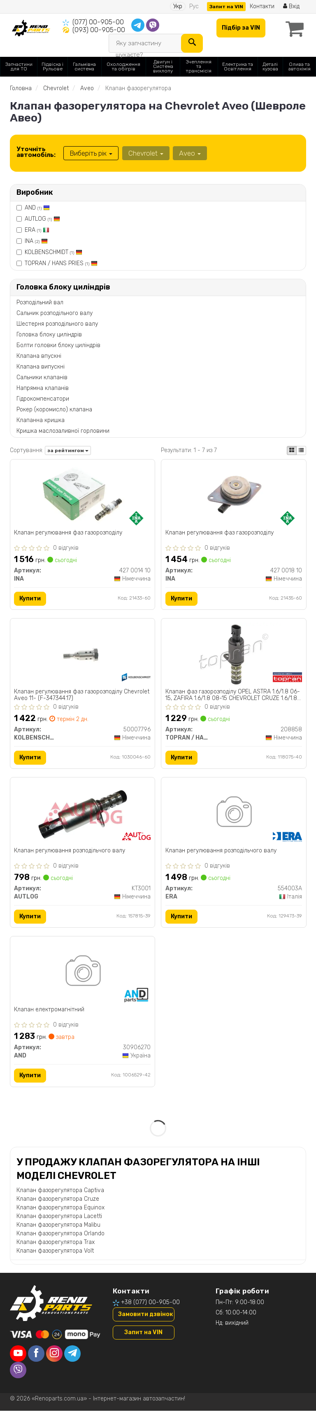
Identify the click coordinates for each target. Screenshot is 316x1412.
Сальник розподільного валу (54, 312)
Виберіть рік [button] (91, 153)
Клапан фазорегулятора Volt (55, 1252)
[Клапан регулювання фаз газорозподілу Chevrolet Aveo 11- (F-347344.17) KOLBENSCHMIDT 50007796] (82, 654)
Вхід (291, 6)
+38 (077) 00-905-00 (150, 1303)
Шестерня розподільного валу (57, 323)
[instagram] (54, 1355)
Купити (30, 598)
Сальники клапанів (41, 376)
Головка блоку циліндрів (49, 334)
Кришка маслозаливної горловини (62, 430)
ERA (37, 229)
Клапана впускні (38, 355)
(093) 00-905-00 (98, 29)
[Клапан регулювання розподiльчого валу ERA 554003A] (233, 813)
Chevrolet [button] (145, 153)
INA (36, 241)
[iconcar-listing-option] (301, 450)
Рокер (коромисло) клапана (54, 409)
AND (37, 207)
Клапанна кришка (40, 419)
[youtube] (18, 1355)
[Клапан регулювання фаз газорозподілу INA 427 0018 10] (233, 495)
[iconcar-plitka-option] (292, 450)
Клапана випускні (40, 366)
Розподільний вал (39, 302)
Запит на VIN (226, 6)
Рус (193, 6)
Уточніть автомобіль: (36, 152)
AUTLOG (42, 218)
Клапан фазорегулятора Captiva (60, 1191)
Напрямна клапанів (42, 387)
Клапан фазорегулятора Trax (55, 1243)
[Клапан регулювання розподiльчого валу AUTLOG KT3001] (82, 813)
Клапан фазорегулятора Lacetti (59, 1217)
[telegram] (72, 1355)
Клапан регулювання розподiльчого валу (69, 851)
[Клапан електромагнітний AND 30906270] (82, 973)
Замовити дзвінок (145, 1315)
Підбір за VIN (240, 27)
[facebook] (36, 1355)
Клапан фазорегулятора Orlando (60, 1235)
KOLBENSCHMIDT (53, 252)
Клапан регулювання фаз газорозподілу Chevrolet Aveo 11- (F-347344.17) (82, 695)
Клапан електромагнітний (49, 1011)
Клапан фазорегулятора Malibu (58, 1226)
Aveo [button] (189, 153)
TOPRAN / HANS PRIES (61, 263)
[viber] (18, 1371)
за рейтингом (67, 450)
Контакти (261, 6)
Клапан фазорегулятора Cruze (57, 1200)
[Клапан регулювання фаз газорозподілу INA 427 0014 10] (82, 495)
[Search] (191, 42)
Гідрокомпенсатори (42, 398)
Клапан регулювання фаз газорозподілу (68, 533)
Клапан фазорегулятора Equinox (60, 1209)
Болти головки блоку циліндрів (58, 344)
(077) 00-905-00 (98, 22)
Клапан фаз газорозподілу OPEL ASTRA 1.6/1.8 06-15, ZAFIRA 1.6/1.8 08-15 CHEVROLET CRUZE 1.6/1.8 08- (232, 695)
